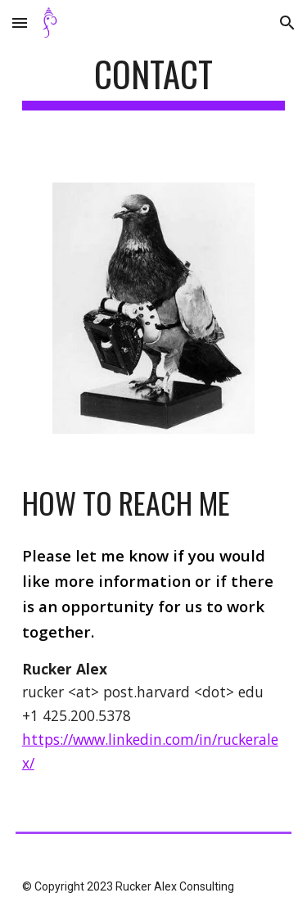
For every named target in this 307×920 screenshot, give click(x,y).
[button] (19, 22)
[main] (154, 81)
